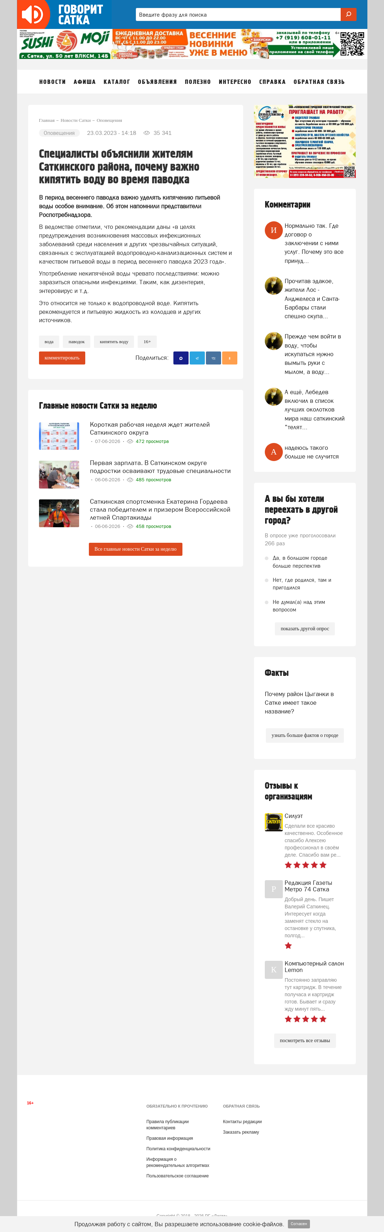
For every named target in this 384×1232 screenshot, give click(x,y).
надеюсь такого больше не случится (312, 452)
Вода (49, 341)
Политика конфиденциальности (178, 1148)
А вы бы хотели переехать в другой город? (301, 510)
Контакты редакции (242, 1121)
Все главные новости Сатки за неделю (136, 549)
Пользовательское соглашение (177, 1175)
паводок (77, 341)
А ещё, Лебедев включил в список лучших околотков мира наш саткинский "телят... (315, 409)
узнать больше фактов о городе (305, 735)
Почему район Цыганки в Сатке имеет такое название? (299, 702)
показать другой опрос (305, 628)
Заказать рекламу (241, 1132)
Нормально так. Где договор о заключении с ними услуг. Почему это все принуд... (314, 243)
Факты (277, 673)
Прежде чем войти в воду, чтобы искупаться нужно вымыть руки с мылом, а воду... (313, 354)
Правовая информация (169, 1138)
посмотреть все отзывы (305, 1040)
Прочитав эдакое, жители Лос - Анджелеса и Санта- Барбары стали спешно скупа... (312, 298)
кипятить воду (114, 341)
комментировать (62, 358)
